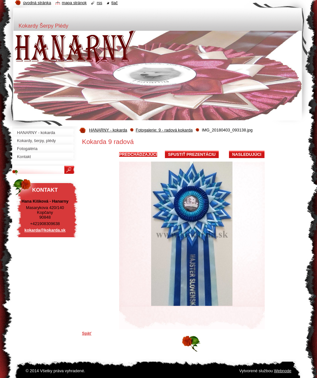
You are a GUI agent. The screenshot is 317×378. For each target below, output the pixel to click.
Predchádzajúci (138, 154)
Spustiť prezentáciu (192, 154)
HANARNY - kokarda (108, 130)
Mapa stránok (74, 2)
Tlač (114, 2)
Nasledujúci (246, 154)
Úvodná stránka (37, 2)
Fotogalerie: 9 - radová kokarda (164, 130)
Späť (87, 333)
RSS (99, 2)
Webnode (282, 370)
